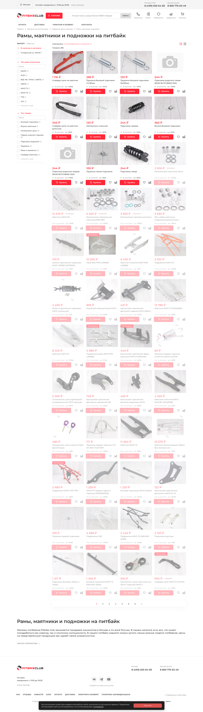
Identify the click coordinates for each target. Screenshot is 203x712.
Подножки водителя (31, 141)
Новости (41, 694)
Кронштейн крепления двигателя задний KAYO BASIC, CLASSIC (135, 311)
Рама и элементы (30, 150)
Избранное (158, 16)
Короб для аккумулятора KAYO (101, 308)
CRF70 (25, 84)
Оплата (22, 25)
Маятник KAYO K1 (60, 354)
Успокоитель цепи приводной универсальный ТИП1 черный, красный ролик (67, 402)
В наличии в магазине (31, 48)
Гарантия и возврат (63, 25)
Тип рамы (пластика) (30, 62)
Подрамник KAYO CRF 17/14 (65, 491)
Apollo (25, 71)
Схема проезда (77, 5)
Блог (51, 694)
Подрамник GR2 (94, 536)
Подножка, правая (129, 126)
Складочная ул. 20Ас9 (31, 53)
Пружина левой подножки (99, 171)
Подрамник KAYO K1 (164, 262)
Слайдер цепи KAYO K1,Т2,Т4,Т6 (169, 582)
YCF (23, 101)
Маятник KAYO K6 (61, 217)
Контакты (87, 25)
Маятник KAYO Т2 (128, 445)
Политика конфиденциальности (35, 699)
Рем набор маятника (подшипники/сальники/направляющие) (166, 220)
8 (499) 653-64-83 (154, 5)
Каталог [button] (54, 16)
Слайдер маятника (30, 155)
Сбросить (30, 44)
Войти (148, 16)
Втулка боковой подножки (167, 126)
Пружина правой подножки (66, 536)
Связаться (138, 16)
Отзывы (30, 694)
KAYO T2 (25, 88)
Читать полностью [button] (27, 643)
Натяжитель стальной (97, 126)
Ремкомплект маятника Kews (169, 171)
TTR (23, 97)
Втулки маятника (29, 126)
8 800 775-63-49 (176, 5)
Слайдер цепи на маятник (65, 80)
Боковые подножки (30, 122)
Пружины (26, 146)
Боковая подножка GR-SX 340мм (136, 491)
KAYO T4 (26, 93)
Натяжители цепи (30, 130)
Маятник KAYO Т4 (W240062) (168, 308)
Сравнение (171, 16)
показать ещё (27, 105)
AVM (24, 75)
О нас (20, 694)
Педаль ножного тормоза (32, 136)
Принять (147, 705)
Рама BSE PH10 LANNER (97, 262)
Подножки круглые (164, 536)
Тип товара (26, 113)
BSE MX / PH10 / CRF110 (32, 79)
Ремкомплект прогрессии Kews (135, 217)
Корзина (182, 16)
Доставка (39, 25)
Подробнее (98, 707)
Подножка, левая (128, 171)
